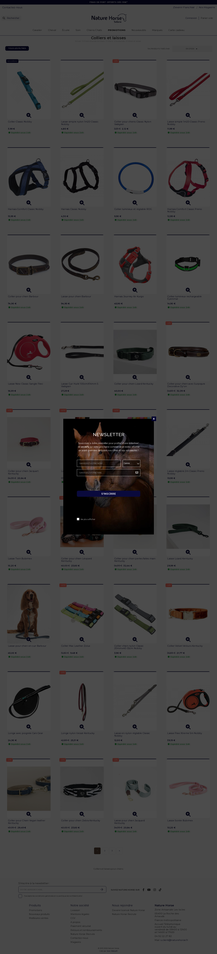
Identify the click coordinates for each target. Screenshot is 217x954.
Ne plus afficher (87, 519)
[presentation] (100, 484)
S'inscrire (108, 493)
